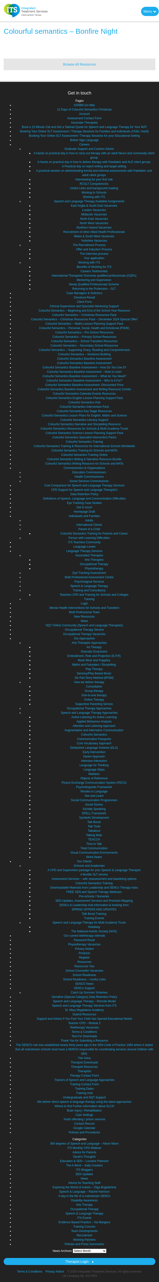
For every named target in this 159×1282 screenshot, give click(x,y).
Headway (94, 927)
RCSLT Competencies (94, 184)
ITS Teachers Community (84, 542)
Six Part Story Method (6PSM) (94, 677)
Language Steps (93, 769)
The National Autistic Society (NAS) (94, 931)
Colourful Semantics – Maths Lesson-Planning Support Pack (84, 323)
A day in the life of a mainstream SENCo (84, 1196)
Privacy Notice (84, 949)
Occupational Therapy (94, 564)
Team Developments (84, 1231)
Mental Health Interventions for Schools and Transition (84, 608)
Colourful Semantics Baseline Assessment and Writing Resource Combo (84, 389)
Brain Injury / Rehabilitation (84, 1110)
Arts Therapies (94, 559)
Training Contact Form (84, 1084)
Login (84, 603)
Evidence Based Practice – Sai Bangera (84, 1222)
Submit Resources (84, 1014)
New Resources (84, 616)
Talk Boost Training (94, 914)
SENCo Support (84, 988)
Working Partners (84, 1239)
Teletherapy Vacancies (84, 1027)
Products (84, 953)
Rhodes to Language (93, 791)
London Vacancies (94, 210)
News (84, 621)
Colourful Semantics (94, 734)
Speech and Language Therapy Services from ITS (84, 1005)
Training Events (94, 918)
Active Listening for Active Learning (94, 717)
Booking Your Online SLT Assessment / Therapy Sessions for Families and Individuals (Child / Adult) (84, 131)
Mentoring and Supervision (94, 280)
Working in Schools (94, 192)
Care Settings (84, 1115)
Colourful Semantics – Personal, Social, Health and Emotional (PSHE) (84, 328)
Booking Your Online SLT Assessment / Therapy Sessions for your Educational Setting (84, 135)
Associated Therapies (89, 555)
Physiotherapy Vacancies (84, 944)
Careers (84, 144)
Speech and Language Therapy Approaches (89, 712)
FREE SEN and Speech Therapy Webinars (94, 892)
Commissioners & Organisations (84, 468)
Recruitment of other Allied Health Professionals (94, 232)
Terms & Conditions (84, 1032)
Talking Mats (94, 835)
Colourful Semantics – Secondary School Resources (84, 345)
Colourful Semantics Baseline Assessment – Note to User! (84, 372)
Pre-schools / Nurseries (94, 896)
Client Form (84, 302)
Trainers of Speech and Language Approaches (84, 1080)
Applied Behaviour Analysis (94, 721)
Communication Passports (94, 739)
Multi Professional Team (84, 612)
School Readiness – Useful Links (84, 979)
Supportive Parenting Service (94, 704)
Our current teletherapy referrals (84, 935)
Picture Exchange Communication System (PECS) (94, 782)
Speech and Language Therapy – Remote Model (84, 1001)
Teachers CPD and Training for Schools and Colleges (94, 594)
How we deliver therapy (89, 682)
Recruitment (84, 1235)
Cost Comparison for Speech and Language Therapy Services (84, 485)
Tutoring (89, 599)
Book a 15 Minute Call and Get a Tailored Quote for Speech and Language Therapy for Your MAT (84, 127)
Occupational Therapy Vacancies (84, 634)
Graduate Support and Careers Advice (89, 149)
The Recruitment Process (89, 245)
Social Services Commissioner (89, 481)
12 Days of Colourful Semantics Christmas (84, 109)
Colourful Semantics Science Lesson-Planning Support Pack (84, 433)
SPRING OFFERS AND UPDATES (94, 909)
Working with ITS (94, 197)
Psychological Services (89, 581)
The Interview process (94, 253)
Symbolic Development (94, 817)
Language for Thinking (94, 765)
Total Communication (94, 848)
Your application (94, 258)
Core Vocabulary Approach (94, 743)
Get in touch (84, 507)
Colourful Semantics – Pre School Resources (84, 332)
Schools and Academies (89, 865)
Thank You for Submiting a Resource (84, 1040)
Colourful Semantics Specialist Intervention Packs (84, 437)
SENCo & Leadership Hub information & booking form (94, 905)
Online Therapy (94, 699)
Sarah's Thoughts (84, 1156)
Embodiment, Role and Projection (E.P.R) (94, 656)
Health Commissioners (89, 476)
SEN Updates (84, 1174)
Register (84, 957)
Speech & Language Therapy (89, 586)
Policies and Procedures (84, 1132)
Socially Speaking (94, 809)
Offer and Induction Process (94, 249)
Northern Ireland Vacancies (94, 227)
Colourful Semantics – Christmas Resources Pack (84, 315)
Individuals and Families (84, 516)
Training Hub (84, 1093)
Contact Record (84, 1123)
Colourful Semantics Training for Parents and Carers (94, 533)
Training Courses (84, 1226)
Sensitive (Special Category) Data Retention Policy (84, 997)
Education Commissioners (89, 472)
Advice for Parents (84, 1152)
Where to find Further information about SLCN (84, 1106)
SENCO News (84, 983)
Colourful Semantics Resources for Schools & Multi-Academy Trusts (84, 428)
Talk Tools (94, 826)
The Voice (84, 1058)
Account (84, 114)
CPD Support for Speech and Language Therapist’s (84, 490)
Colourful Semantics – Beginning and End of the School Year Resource (84, 310)
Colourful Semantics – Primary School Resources (84, 337)
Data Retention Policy (84, 494)
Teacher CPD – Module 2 (84, 1023)
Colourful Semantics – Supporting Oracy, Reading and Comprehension (84, 350)
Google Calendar (84, 1128)
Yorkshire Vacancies (94, 240)
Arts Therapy (84, 1204)
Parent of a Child (89, 529)
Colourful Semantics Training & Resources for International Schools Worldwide (84, 446)
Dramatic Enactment (94, 651)
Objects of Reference (94, 778)
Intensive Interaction (94, 761)
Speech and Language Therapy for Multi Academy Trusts (89, 922)
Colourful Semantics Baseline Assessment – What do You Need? (84, 376)
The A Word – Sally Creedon (84, 1165)
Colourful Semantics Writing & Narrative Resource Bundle (84, 459)
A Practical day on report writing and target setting (94, 166)
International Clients (89, 524)
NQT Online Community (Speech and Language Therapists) (84, 625)
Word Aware (94, 857)
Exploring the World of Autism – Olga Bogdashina (84, 1187)
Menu (149, 11)
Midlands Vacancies (94, 214)
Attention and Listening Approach (94, 726)
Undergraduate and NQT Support (84, 1097)
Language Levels (84, 546)
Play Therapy (94, 669)
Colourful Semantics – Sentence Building (84, 354)
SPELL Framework (94, 813)
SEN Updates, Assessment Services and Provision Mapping (94, 900)
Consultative (94, 686)
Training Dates (84, 1088)
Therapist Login (77, 1262)
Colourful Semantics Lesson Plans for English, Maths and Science (84, 415)
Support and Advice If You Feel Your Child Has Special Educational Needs (84, 1018)
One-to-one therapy (94, 695)
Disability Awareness (84, 1200)
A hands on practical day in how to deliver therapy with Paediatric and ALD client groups (94, 162)
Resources (84, 962)
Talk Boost (94, 822)
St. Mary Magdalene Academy (84, 1010)
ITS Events (84, 1218)
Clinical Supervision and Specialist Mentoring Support (84, 306)
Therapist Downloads (84, 1062)
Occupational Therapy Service (84, 629)
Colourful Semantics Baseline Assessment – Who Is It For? (84, 380)
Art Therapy (94, 647)
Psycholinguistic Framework (94, 787)
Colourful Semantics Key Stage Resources (84, 411)
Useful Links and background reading (94, 188)
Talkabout (94, 830)
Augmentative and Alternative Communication (94, 730)
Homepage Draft (84, 511)
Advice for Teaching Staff (84, 1183)
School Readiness (84, 975)
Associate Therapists (84, 122)
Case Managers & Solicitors (84, 293)
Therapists (84, 1071)
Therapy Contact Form (84, 1075)
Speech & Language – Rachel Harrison (84, 1191)
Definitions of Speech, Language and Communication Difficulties (84, 498)
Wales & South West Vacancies (94, 236)
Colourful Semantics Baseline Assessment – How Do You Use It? (84, 367)
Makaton (94, 774)
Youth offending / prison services (84, 1119)
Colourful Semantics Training (84, 441)
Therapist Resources (84, 1067)
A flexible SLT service (94, 874)
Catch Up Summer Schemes (89, 992)
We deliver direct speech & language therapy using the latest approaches (84, 1102)
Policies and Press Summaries (84, 1244)
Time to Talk (94, 844)
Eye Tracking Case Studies (84, 503)
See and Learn (94, 796)
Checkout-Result (84, 297)
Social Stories (94, 804)
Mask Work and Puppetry (94, 660)
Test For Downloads (84, 1036)
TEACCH (94, 839)
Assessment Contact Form (84, 118)
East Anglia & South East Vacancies (94, 205)
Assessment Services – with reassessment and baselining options (94, 879)
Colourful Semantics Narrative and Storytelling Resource (84, 424)
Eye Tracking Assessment (89, 573)
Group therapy (94, 691)
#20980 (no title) (84, 105)
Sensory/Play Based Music (94, 673)
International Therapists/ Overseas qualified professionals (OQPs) (94, 275)
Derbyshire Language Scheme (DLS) (94, 747)
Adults (89, 520)
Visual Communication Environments (94, 852)
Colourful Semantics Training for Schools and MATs (84, 450)
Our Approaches (84, 638)
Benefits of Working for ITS (94, 267)
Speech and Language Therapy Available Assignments (89, 201)
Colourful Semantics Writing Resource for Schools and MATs (84, 463)
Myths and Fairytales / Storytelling (94, 664)
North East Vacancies (94, 219)
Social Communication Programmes (94, 800)
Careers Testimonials (94, 271)
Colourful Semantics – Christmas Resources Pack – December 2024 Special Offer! (84, 319)
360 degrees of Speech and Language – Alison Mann (84, 1143)
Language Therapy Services (84, 551)
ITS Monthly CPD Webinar (84, 1148)
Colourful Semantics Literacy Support (84, 420)
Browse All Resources (79, 64)
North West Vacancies (94, 223)
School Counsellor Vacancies (84, 970)
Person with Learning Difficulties (89, 538)
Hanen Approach (94, 756)
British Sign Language (84, 140)
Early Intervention (94, 752)
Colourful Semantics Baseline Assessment (84, 358)
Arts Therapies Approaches (89, 643)
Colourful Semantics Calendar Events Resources (84, 393)
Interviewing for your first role (94, 179)
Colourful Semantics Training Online (84, 455)
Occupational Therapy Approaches (89, 708)
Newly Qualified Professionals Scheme (94, 284)
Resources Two (84, 966)
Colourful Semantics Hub (84, 402)
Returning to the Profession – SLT (94, 288)
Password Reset (84, 940)
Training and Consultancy (89, 590)
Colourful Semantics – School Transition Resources (84, 341)
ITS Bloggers (84, 1170)
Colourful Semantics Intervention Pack (84, 406)
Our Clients (84, 861)
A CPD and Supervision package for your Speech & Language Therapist (94, 870)
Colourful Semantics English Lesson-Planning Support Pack (84, 398)
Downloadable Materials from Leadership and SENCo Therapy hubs (94, 887)
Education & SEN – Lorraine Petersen (84, 1161)
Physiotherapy (94, 568)
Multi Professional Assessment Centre (89, 577)
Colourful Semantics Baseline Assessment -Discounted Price (84, 385)
